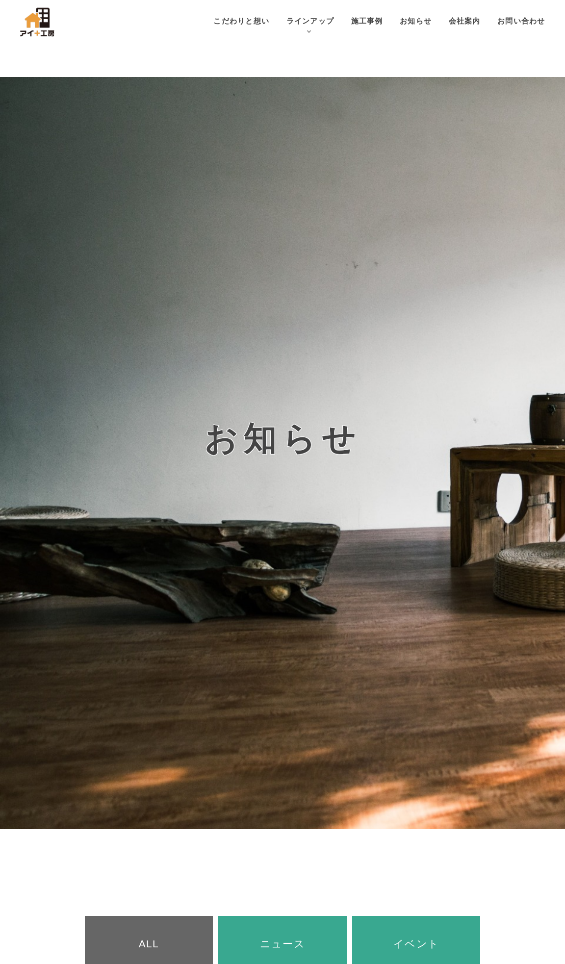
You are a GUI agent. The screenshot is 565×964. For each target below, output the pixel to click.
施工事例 (351, 21)
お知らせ (404, 21)
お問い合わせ (518, 21)
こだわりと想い (214, 21)
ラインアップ (290, 21)
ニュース (282, 943)
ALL (149, 943)
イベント (416, 943)
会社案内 (457, 21)
